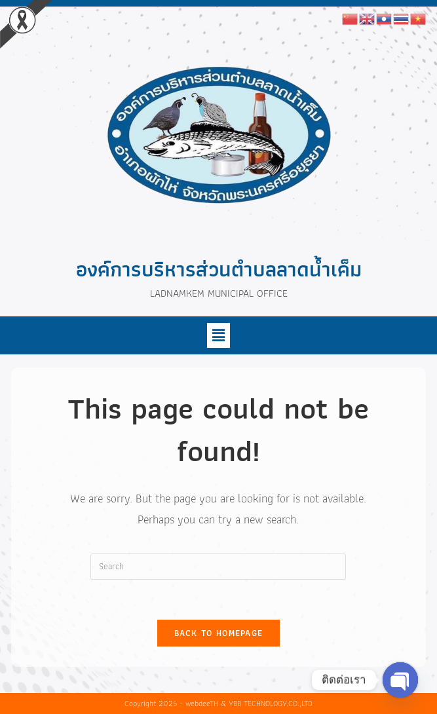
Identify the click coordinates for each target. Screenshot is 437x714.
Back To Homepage (218, 633)
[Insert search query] (218, 567)
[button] (218, 335)
